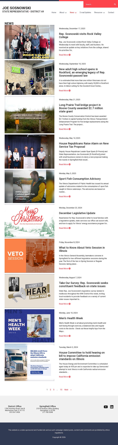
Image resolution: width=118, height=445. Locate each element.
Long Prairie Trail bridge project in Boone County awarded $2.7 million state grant (81, 108)
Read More (65, 55)
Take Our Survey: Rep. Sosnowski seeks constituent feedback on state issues (83, 284)
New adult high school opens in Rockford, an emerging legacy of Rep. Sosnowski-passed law (82, 72)
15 (61, 390)
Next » (67, 390)
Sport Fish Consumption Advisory (80, 178)
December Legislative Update (77, 213)
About (64, 12)
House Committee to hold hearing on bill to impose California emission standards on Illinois (82, 356)
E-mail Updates (85, 12)
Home (54, 12)
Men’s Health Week (71, 318)
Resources (100, 12)
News (74, 12)
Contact (111, 12)
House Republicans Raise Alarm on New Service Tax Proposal (84, 145)
